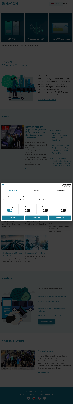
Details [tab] (36, 190)
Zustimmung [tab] (13, 190)
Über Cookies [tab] (60, 190)
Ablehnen (13, 217)
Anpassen (36, 217)
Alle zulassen (59, 217)
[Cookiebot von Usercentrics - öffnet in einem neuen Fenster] (63, 185)
